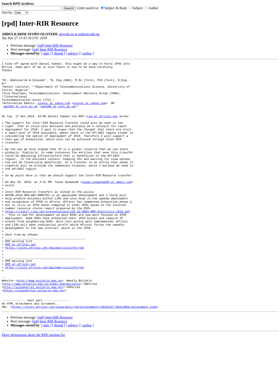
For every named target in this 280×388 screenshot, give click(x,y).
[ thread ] (58, 53)
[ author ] (87, 53)
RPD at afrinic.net (20, 281)
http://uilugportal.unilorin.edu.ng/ (33, 332)
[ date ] (46, 53)
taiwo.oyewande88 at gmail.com (106, 206)
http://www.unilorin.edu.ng (39, 324)
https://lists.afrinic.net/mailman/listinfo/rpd (44, 285)
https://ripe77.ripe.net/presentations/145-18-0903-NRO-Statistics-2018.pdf (67, 242)
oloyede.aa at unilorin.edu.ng (79, 34)
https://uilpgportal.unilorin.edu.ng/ (34, 336)
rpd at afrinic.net (102, 127)
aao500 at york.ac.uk (21, 115)
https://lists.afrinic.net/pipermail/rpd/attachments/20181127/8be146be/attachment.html (84, 356)
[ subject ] (73, 53)
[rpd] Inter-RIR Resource (55, 45)
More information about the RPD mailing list (33, 384)
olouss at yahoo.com (54, 111)
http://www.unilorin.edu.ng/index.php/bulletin (42, 328)
